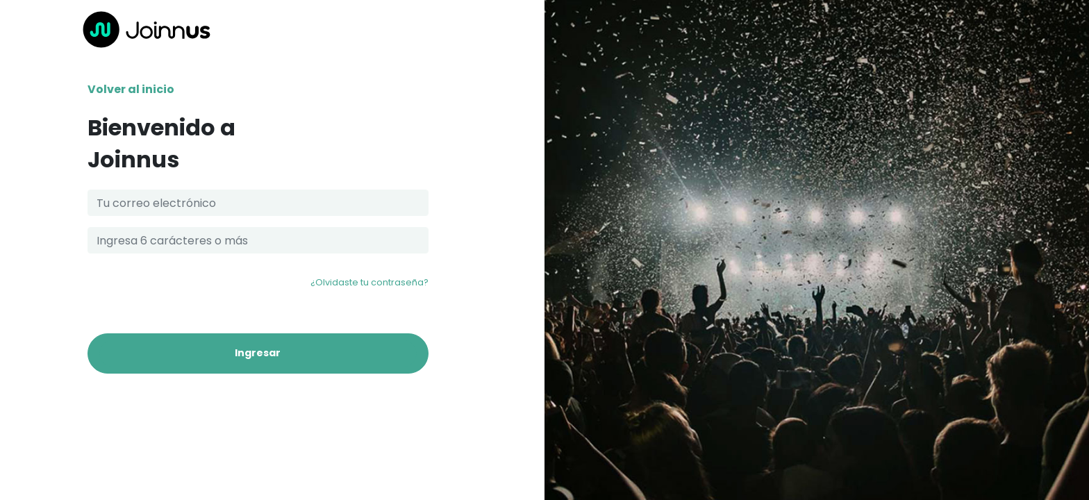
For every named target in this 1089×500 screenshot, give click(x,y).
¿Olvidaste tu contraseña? (369, 282)
